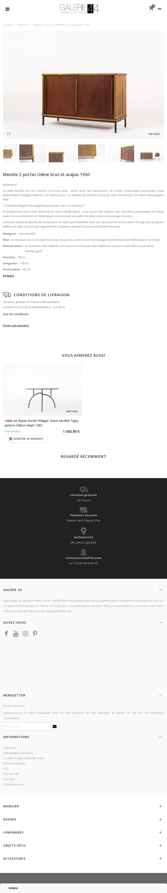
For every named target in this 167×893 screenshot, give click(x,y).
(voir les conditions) (15, 314)
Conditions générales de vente (23, 758)
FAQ (5, 769)
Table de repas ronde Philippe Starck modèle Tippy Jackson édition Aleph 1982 (41, 423)
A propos (9, 779)
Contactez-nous (13, 784)
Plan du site (11, 774)
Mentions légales (14, 763)
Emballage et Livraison (18, 753)
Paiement (9, 748)
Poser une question (16, 325)
